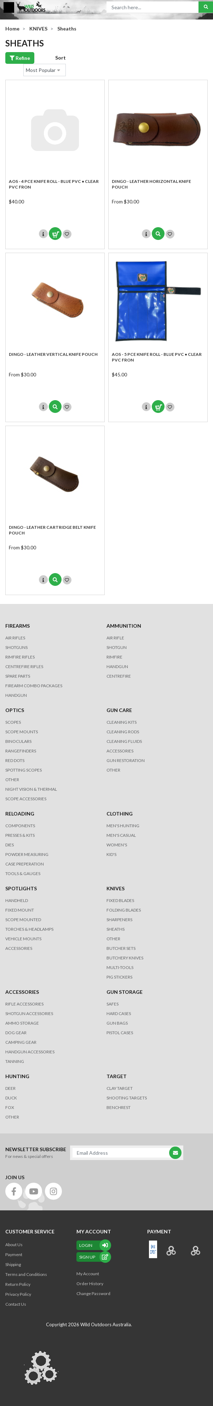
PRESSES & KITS (20, 835)
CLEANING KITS (121, 722)
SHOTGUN (116, 647)
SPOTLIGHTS (21, 888)
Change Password (93, 1293)
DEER (10, 1088)
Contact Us (15, 1304)
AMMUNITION (123, 626)
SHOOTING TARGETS (126, 1097)
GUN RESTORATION (125, 760)
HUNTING (17, 1076)
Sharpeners (119, 919)
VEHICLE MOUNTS (23, 938)
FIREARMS (17, 626)
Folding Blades (123, 910)
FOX (9, 1107)
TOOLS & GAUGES (22, 873)
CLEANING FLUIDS (124, 741)
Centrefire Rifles (24, 666)
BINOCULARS (18, 741)
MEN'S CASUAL (121, 835)
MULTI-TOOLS (119, 967)
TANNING (14, 1061)
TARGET (116, 1076)
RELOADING (19, 814)
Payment (13, 1254)
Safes (112, 1004)
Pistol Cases (119, 1032)
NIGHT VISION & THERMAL (31, 789)
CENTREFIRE (118, 676)
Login (93, 1245)
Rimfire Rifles (20, 657)
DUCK (11, 1097)
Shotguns (16, 647)
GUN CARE (119, 710)
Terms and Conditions (26, 1274)
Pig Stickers (119, 977)
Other (113, 938)
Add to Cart (55, 233)
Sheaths (115, 929)
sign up (93, 1257)
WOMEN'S (116, 844)
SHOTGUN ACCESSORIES (29, 1013)
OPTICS (14, 710)
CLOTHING (119, 814)
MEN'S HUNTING (122, 825)
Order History (89, 1283)
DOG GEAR (16, 1032)
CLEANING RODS (122, 731)
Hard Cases (118, 1013)
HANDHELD (16, 900)
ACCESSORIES (119, 751)
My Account (87, 1273)
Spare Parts (17, 676)
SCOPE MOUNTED (23, 919)
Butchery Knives (124, 957)
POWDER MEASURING (26, 854)
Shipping (13, 1264)
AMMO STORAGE (22, 1023)
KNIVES (115, 888)
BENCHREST (118, 1107)
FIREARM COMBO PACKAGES (33, 685)
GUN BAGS (117, 1023)
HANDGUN (117, 666)
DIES (9, 844)
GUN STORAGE (124, 992)
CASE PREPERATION (24, 864)
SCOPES (13, 722)
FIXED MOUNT (19, 910)
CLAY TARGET (119, 1088)
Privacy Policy (18, 1294)
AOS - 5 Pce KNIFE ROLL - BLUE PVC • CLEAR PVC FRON (157, 357)
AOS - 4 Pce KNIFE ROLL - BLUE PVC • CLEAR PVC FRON (54, 184)
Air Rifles (15, 637)
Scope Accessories (25, 798)
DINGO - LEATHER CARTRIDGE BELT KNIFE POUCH (52, 530)
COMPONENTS (20, 825)
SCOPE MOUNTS (21, 731)
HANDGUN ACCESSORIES (29, 1051)
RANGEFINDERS (20, 751)
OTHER (12, 779)
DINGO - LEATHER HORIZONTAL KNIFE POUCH (151, 184)
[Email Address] (123, 1153)
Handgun (16, 695)
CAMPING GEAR (20, 1042)
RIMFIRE (114, 657)
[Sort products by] (44, 70)
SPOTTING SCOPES (23, 770)
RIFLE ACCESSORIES (24, 1004)
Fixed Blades (120, 900)
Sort (60, 58)
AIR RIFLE (115, 637)
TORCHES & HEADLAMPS (29, 929)
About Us (14, 1244)
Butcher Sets (121, 948)
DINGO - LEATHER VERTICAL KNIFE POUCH (53, 354)
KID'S (111, 854)
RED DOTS (14, 760)
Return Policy (17, 1284)
